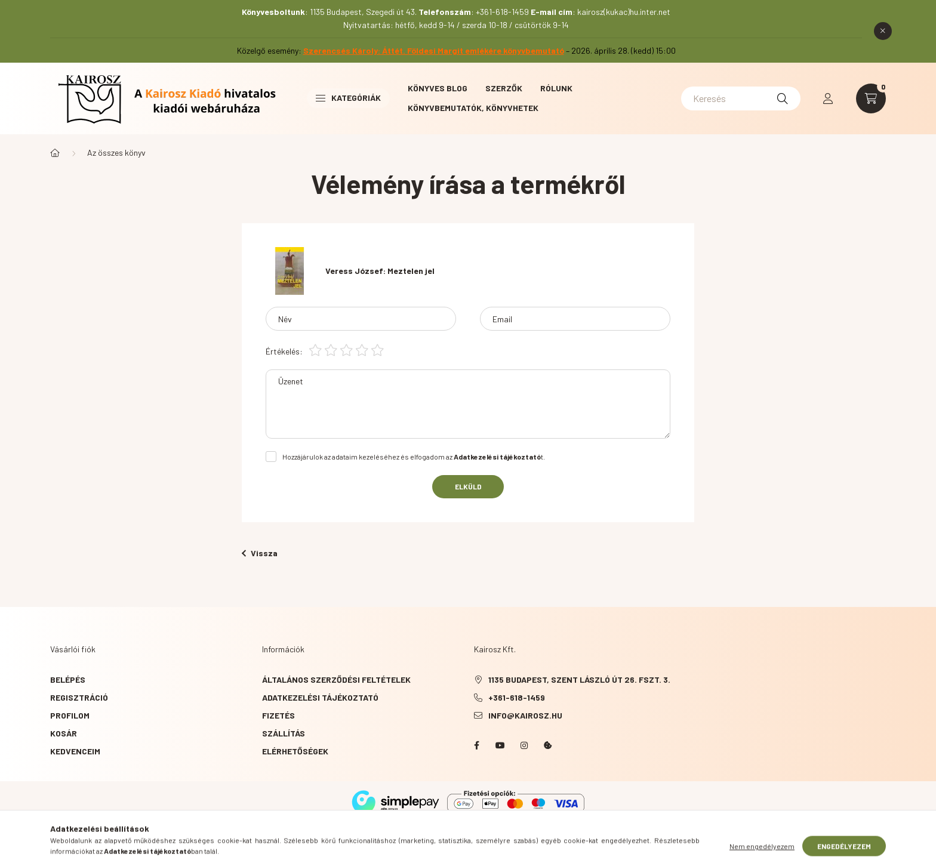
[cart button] (871, 98)
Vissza (260, 553)
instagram (524, 745)
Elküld (468, 486)
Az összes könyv (116, 152)
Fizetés (278, 715)
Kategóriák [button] (348, 98)
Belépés (67, 679)
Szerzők (503, 88)
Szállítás (283, 733)
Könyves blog (437, 88)
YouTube (500, 745)
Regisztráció (79, 697)
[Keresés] (740, 98)
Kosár (63, 733)
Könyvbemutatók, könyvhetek (473, 108)
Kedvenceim (75, 751)
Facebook (476, 745)
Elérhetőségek (295, 751)
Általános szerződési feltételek (336, 679)
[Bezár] (883, 31)
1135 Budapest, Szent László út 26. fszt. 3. (579, 679)
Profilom (70, 715)
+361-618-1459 (516, 697)
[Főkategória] (55, 152)
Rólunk (556, 88)
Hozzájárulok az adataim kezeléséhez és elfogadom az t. (413, 456)
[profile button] (828, 98)
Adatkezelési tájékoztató (320, 697)
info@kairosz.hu (525, 715)
